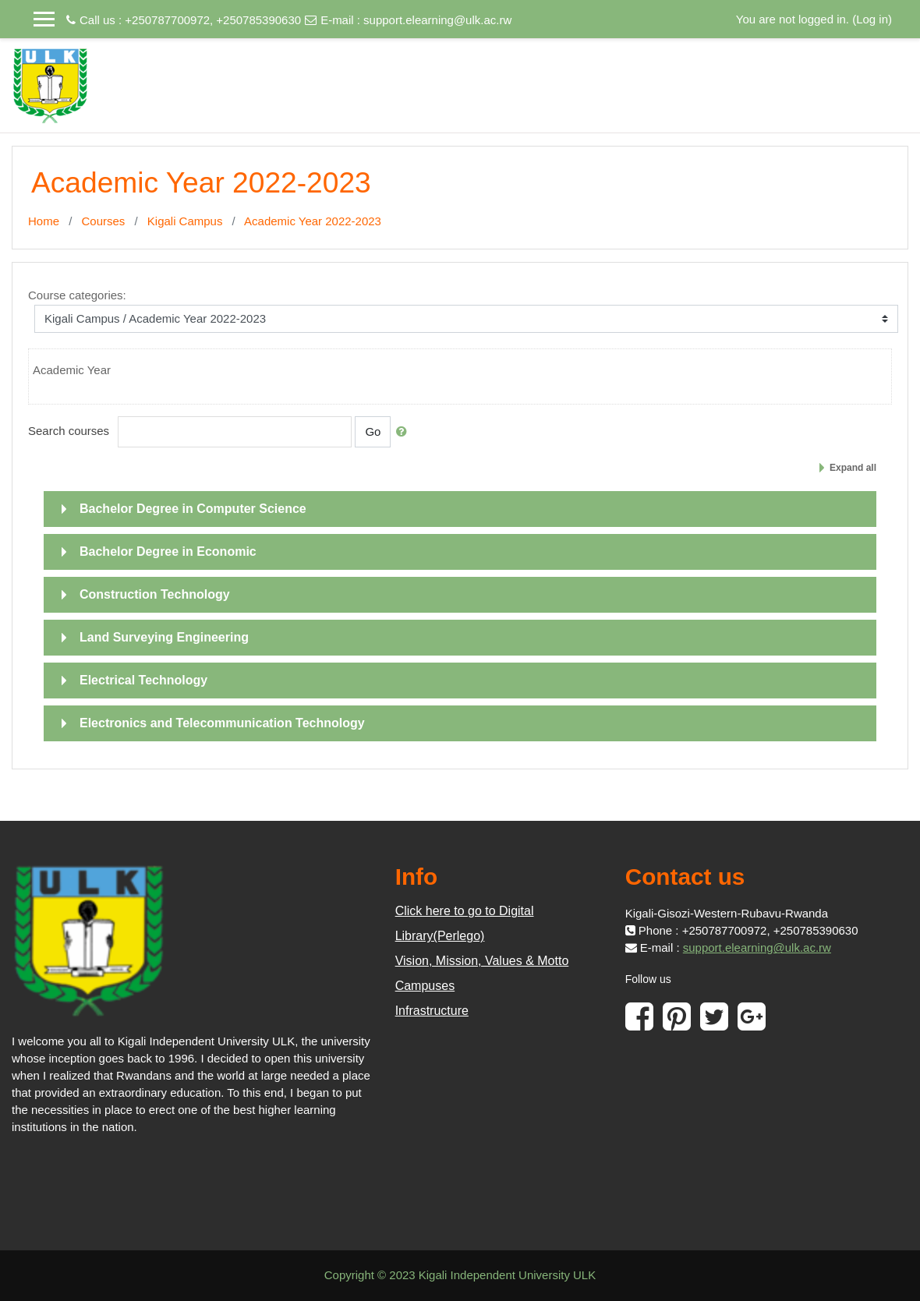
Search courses (68, 430)
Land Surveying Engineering (164, 637)
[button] (405, 431)
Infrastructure (432, 1010)
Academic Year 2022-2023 (312, 221)
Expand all (853, 467)
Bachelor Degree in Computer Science (193, 508)
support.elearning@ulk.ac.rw (437, 20)
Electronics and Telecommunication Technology (222, 723)
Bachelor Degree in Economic (168, 551)
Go (372, 431)
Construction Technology (155, 594)
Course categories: (77, 295)
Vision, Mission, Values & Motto (482, 960)
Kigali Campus (185, 221)
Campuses (425, 985)
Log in (872, 19)
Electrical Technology (143, 680)
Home (43, 221)
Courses (104, 221)
